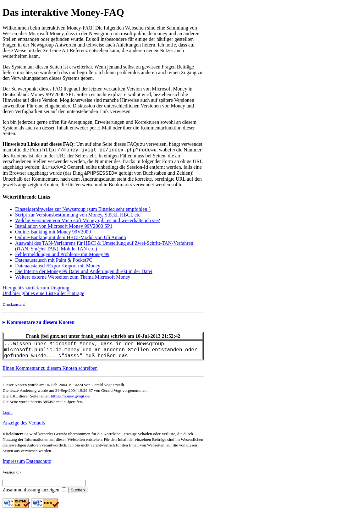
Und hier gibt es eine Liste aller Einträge (43, 296)
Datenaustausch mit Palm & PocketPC (53, 262)
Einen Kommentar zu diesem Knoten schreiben (50, 373)
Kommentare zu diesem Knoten (38, 325)
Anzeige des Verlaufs (24, 428)
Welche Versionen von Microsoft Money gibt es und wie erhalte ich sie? (87, 223)
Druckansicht (14, 307)
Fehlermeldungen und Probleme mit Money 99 (62, 257)
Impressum (14, 466)
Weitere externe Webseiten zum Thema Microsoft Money (72, 279)
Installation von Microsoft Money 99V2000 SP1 (64, 229)
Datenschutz (38, 466)
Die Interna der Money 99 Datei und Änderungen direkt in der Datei (83, 274)
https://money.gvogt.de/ (71, 401)
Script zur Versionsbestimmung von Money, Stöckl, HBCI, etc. (78, 217)
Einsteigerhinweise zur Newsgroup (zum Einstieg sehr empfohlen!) (83, 212)
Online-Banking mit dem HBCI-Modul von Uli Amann (70, 240)
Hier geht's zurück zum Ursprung (36, 290)
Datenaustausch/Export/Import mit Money (57, 268)
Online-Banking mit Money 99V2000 (53, 234)
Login (8, 418)
